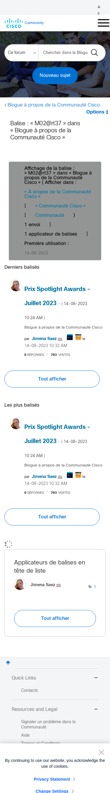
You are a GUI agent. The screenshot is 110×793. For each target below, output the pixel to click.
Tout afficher (52, 379)
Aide (25, 736)
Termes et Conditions (40, 744)
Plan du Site (32, 777)
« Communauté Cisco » (60, 206)
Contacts (29, 691)
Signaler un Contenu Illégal (46, 785)
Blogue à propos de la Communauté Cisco (54, 105)
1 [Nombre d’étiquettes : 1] (95, 587)
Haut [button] (8, 662)
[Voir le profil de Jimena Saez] (44, 339)
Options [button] (95, 112)
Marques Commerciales (43, 768)
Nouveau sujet (55, 75)
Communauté (49, 215)
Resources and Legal (55, 710)
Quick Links (55, 678)
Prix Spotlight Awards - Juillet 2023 (57, 303)
